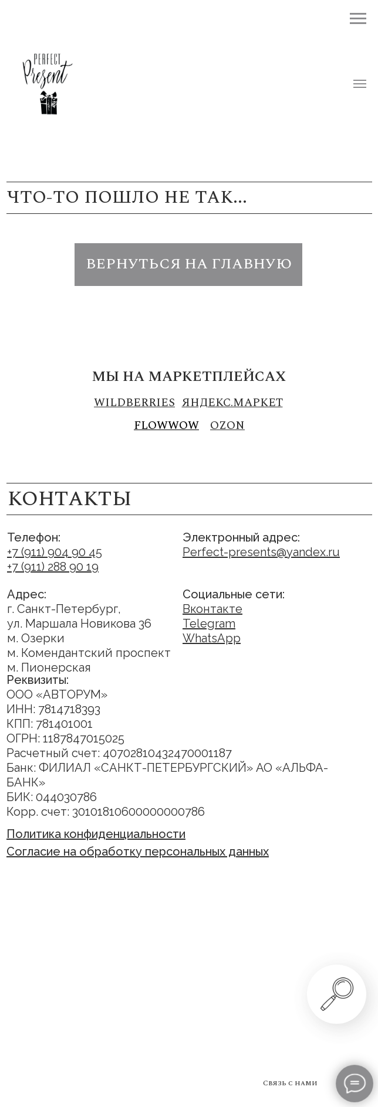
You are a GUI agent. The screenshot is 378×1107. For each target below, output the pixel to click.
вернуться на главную (189, 264)
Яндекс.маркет (232, 402)
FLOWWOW (166, 425)
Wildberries (134, 402)
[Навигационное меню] (359, 84)
